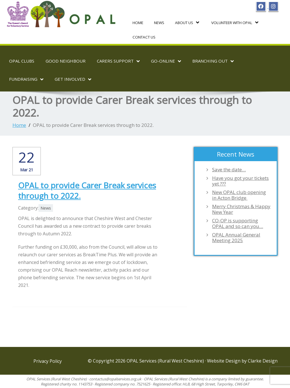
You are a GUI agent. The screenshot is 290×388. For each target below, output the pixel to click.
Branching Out (213, 61)
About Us (186, 22)
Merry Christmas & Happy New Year (241, 208)
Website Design (224, 360)
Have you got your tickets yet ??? (240, 180)
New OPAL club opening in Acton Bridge (239, 194)
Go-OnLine (166, 61)
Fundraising (26, 79)
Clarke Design (263, 360)
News (159, 22)
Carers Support (118, 61)
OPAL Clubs (21, 60)
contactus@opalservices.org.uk (115, 378)
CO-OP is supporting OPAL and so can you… (237, 223)
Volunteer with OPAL (233, 22)
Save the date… (229, 169)
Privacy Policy (47, 361)
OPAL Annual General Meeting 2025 (236, 237)
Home (138, 22)
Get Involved (73, 79)
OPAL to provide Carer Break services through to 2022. (87, 190)
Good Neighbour (66, 60)
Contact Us (143, 36)
